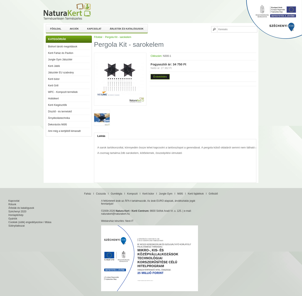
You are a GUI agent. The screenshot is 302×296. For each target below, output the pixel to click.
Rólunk (12, 204)
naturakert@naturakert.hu (115, 213)
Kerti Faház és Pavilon (60, 53)
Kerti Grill (53, 85)
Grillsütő (213, 193)
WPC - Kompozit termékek (63, 92)
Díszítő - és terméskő (60, 111)
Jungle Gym (165, 193)
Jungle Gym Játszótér (60, 59)
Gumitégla (116, 193)
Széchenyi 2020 (17, 211)
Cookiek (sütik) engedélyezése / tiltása (29, 222)
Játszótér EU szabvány (61, 72)
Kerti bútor (54, 79)
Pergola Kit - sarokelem (118, 37)
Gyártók (12, 218)
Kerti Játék (54, 66)
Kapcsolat (94, 28)
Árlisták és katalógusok (126, 28)
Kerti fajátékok (196, 193)
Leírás (101, 136)
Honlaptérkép (15, 215)
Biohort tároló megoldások (62, 46)
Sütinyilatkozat (16, 225)
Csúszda (101, 193)
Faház (87, 193)
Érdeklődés (160, 76)
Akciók (74, 28)
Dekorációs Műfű (57, 124)
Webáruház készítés (112, 220)
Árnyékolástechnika (59, 118)
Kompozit (132, 193)
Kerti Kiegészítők (57, 105)
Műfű (180, 193)
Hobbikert (53, 98)
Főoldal (55, 28)
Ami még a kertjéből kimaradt (64, 131)
